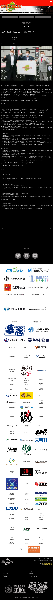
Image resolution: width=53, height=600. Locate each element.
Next (50, 229)
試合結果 (4, 575)
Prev (2, 229)
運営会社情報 (31, 573)
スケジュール (5, 571)
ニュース (4, 570)
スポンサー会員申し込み (33, 576)
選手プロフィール (6, 576)
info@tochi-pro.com (48, 564)
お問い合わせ (31, 575)
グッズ (30, 570)
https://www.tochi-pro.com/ (47, 563)
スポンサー (31, 571)
